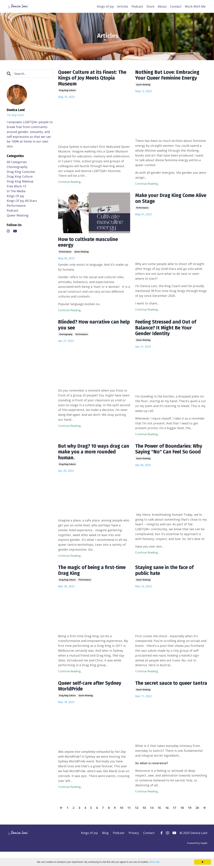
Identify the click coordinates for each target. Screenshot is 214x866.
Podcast (137, 6)
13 (147, 817)
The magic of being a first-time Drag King (93, 573)
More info (154, 862)
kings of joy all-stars (22, 200)
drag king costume (21, 171)
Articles (122, 6)
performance (65, 252)
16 (170, 817)
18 (185, 817)
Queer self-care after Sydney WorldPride (91, 689)
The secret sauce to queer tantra (165, 689)
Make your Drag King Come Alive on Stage (166, 199)
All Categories (17, 162)
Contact (176, 6)
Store (150, 6)
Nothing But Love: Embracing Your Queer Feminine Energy (168, 75)
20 (200, 817)
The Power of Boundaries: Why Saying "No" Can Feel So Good (170, 451)
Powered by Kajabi (197, 857)
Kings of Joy (105, 6)
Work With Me (195, 6)
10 (124, 817)
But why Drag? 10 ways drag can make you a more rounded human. (93, 454)
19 (193, 817)
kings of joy (15, 196)
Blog (105, 847)
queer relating (143, 85)
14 (155, 817)
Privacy (134, 847)
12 (140, 817)
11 (132, 817)
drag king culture (67, 91)
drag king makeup (20, 181)
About (162, 6)
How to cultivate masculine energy (89, 243)
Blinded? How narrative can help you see (90, 326)
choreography (65, 336)
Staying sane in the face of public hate (166, 573)
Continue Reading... (70, 182)
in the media (16, 191)
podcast (12, 210)
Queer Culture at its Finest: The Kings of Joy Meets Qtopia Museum (93, 78)
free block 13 (16, 186)
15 (162, 817)
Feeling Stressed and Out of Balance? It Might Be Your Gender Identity (167, 329)
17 (177, 817)
